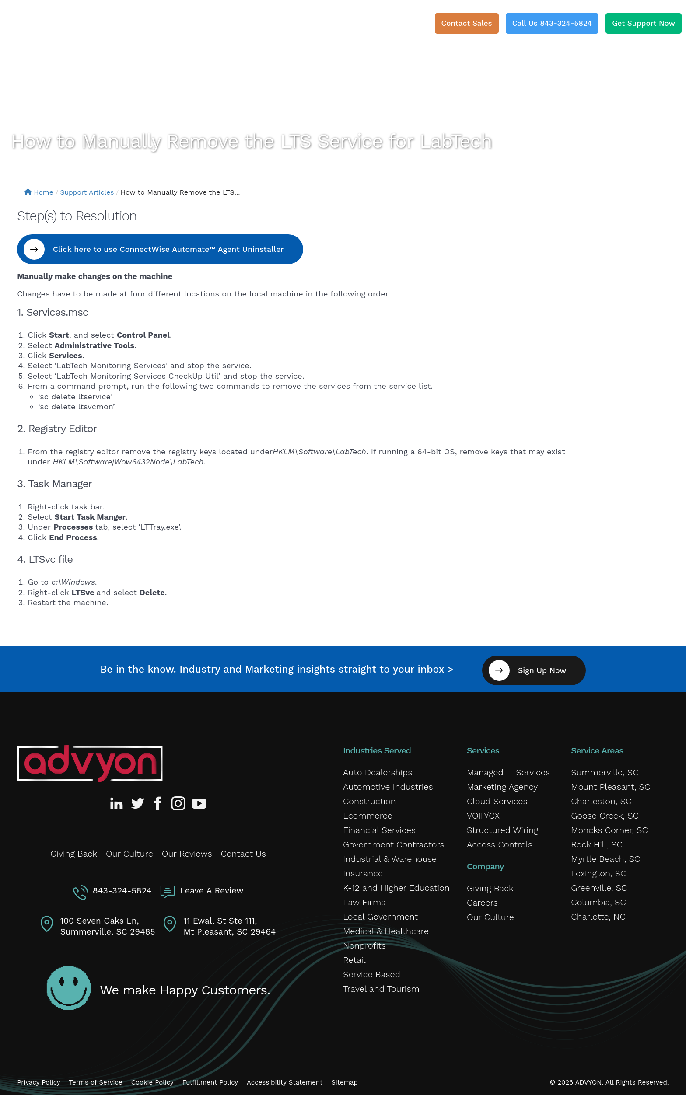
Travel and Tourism (381, 987)
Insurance (363, 871)
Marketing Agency (502, 785)
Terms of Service (95, 1080)
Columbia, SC (598, 900)
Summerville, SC (604, 770)
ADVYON (588, 1080)
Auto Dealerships (377, 770)
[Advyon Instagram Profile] (178, 801)
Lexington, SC (598, 871)
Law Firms (364, 900)
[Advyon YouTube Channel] (198, 801)
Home (39, 192)
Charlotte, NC (598, 915)
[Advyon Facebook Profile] (158, 801)
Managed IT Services (508, 770)
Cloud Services (497, 799)
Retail (354, 958)
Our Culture (129, 852)
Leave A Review (211, 887)
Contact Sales (466, 23)
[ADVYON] (58, 26)
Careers (482, 901)
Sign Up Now (545, 668)
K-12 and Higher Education (396, 886)
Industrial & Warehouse (390, 857)
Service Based (371, 972)
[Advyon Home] (90, 762)
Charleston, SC (601, 799)
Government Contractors (393, 842)
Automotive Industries (388, 785)
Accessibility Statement (284, 1080)
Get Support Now (643, 23)
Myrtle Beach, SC (605, 857)
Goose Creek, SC (605, 814)
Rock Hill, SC (597, 842)
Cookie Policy (152, 1080)
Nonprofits (364, 943)
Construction (369, 799)
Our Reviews (187, 852)
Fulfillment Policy (210, 1080)
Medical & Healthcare (386, 929)
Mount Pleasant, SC (610, 785)
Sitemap (344, 1080)
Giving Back (73, 852)
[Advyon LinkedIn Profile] (118, 801)
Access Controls (499, 842)
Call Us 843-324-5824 (552, 23)
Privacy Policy (38, 1080)
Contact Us (243, 852)
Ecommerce (367, 814)
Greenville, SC (599, 886)
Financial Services (379, 828)
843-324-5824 (123, 887)
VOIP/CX (483, 814)
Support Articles (88, 192)
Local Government (380, 915)
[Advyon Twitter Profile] (138, 801)
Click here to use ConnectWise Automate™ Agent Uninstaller (171, 249)
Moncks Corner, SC (609, 828)
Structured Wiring (502, 828)
